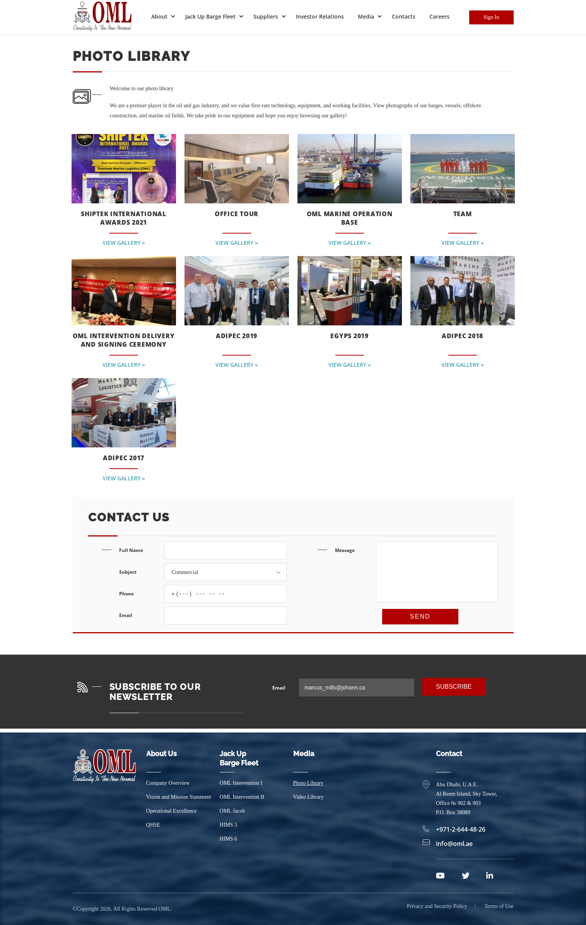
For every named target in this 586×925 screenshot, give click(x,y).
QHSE (153, 825)
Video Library (308, 797)
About (159, 16)
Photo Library (308, 783)
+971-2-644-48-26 (457, 829)
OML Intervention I (241, 783)
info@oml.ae (450, 843)
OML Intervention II (242, 797)
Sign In (491, 17)
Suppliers (265, 16)
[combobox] (225, 572)
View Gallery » (124, 241)
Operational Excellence (171, 811)
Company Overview (168, 783)
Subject (203, 572)
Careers (439, 16)
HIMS (228, 825)
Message (416, 580)
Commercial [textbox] (185, 572)
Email (203, 615)
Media (366, 16)
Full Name (203, 550)
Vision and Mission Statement (178, 797)
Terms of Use (498, 909)
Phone (203, 594)
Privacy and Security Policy (437, 909)
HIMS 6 (228, 839)
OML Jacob (232, 811)
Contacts (403, 16)
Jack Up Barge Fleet (210, 16)
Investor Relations (320, 16)
